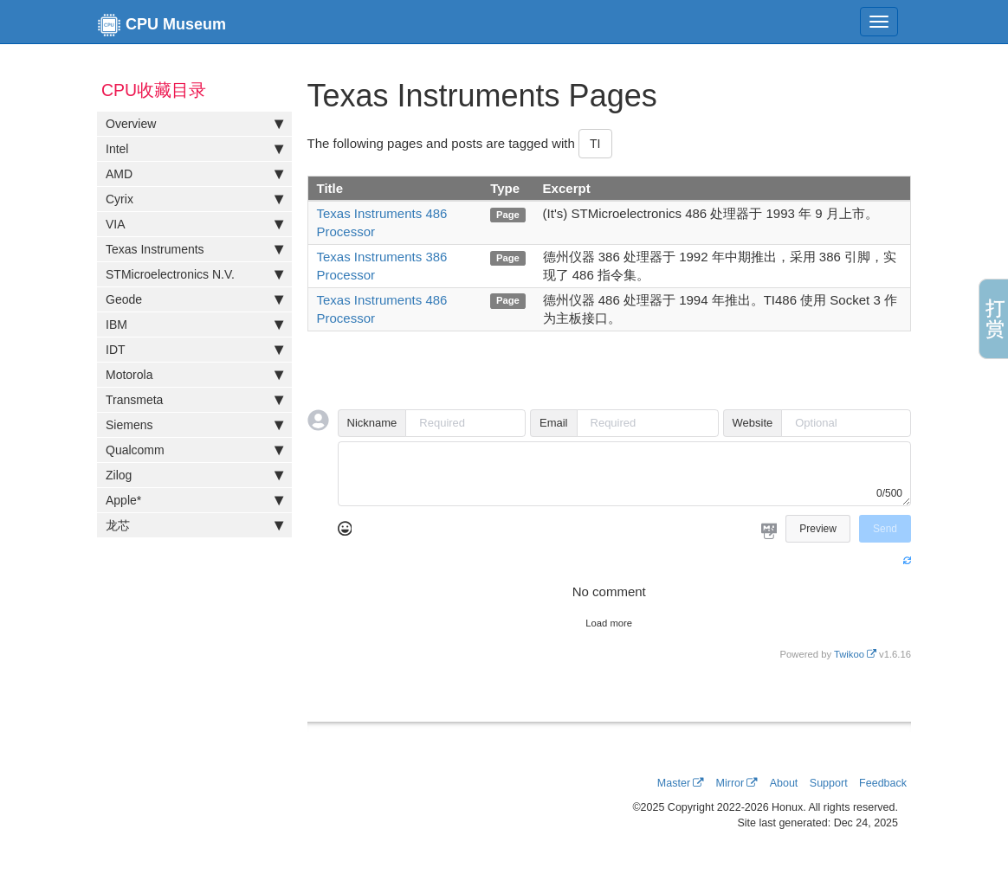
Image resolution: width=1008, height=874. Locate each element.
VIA (194, 224)
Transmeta (194, 399)
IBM (194, 324)
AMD (194, 174)
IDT (194, 349)
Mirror (730, 783)
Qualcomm (194, 450)
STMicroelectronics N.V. (194, 274)
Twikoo (849, 654)
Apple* (194, 500)
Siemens (194, 425)
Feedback (883, 783)
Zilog (194, 475)
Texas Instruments (194, 249)
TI (595, 144)
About (784, 783)
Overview (194, 123)
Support (829, 783)
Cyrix (194, 199)
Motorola (194, 374)
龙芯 (194, 525)
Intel (194, 148)
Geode (194, 299)
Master (673, 783)
